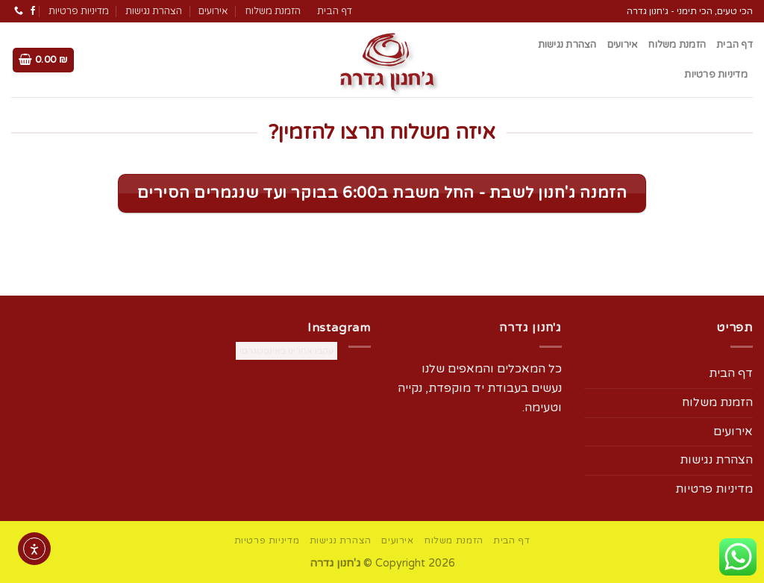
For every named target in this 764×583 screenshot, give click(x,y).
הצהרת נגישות (153, 11)
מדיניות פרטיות (78, 11)
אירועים (213, 11)
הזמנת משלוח (273, 11)
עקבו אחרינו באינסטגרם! (286, 351)
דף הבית (334, 11)
